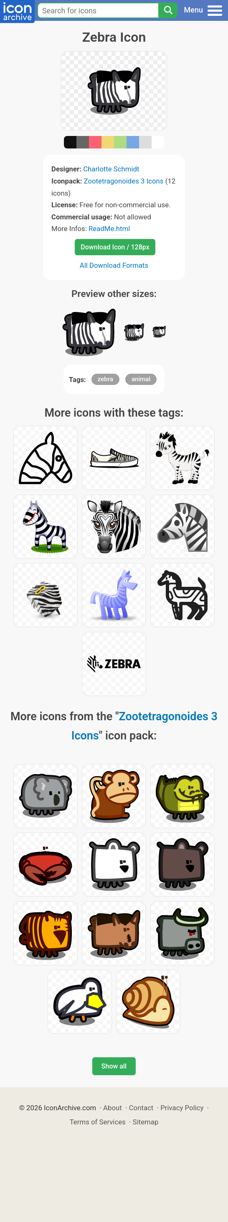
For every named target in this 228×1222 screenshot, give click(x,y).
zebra (105, 379)
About (112, 1108)
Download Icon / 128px (115, 247)
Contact (141, 1108)
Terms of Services (98, 1122)
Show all (114, 1066)
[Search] (167, 10)
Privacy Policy (181, 1108)
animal (141, 379)
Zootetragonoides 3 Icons (124, 181)
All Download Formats (114, 265)
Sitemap (146, 1122)
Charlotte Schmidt (111, 169)
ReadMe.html (109, 228)
